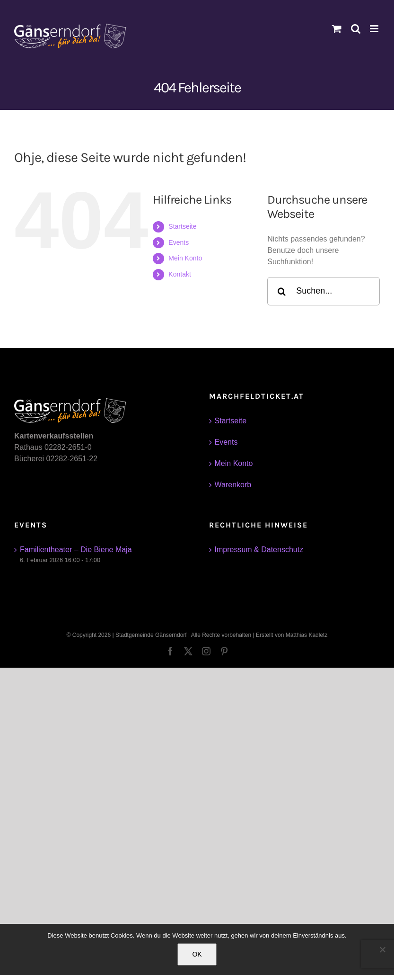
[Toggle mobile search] (355, 29)
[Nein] (382, 949)
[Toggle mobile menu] (375, 29)
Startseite (182, 226)
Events (178, 242)
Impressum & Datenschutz (259, 550)
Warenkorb (233, 485)
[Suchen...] (323, 291)
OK (196, 954)
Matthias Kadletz (307, 635)
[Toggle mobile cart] (336, 29)
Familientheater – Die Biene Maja (76, 550)
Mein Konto (185, 258)
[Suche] (281, 291)
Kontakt (179, 274)
